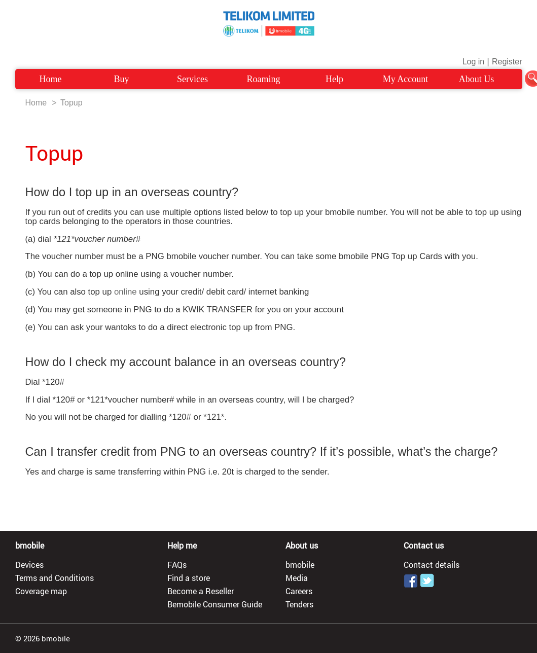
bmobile (299, 564)
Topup (71, 102)
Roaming (263, 79)
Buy (121, 79)
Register (507, 61)
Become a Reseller (200, 591)
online (125, 292)
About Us (476, 79)
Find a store (188, 578)
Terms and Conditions (54, 578)
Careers (298, 591)
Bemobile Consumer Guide (214, 604)
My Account (405, 79)
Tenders (299, 604)
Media (296, 578)
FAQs (177, 564)
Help (334, 79)
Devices (29, 564)
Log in (473, 61)
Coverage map (41, 591)
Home (51, 79)
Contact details (431, 564)
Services (192, 79)
